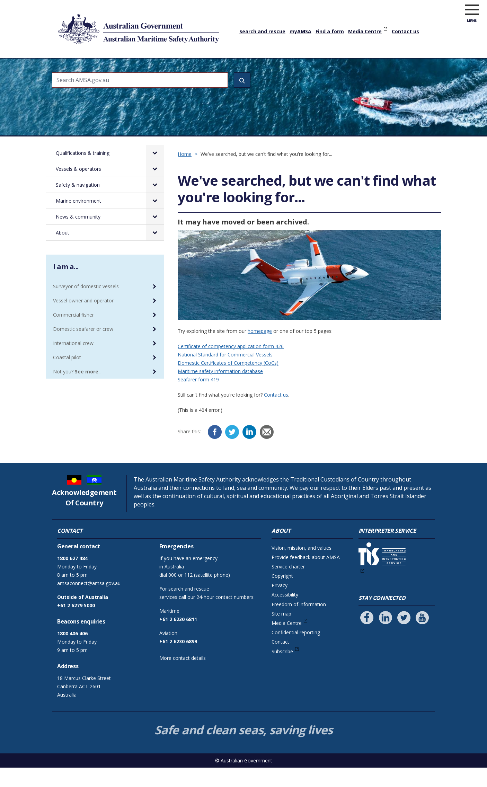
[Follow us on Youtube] (422, 637)
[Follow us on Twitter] (403, 637)
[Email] (267, 451)
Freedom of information (299, 623)
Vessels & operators (174, 67)
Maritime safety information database (220, 390)
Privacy (279, 604)
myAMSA (300, 31)
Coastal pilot (67, 376)
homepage (260, 350)
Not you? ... (77, 391)
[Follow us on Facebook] (366, 637)
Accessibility (285, 614)
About (403, 67)
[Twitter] (232, 451)
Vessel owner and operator (83, 320)
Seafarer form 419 (198, 399)
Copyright (282, 595)
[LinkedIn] (249, 451)
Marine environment (298, 67)
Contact (280, 661)
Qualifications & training (105, 67)
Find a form (330, 31)
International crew (73, 362)
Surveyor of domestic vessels (86, 305)
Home (60, 62)
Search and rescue (262, 31)
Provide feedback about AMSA (306, 576)
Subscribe (282, 670)
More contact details (182, 677)
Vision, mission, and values (301, 567)
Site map (281, 633)
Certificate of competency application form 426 (231, 365)
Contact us (405, 31)
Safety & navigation (235, 67)
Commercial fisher (73, 334)
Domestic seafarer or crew (83, 348)
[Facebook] (215, 451)
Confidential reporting (296, 651)
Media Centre (365, 31)
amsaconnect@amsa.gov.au (89, 602)
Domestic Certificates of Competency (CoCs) (228, 382)
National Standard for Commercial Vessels (225, 374)
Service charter (288, 586)
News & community (360, 67)
